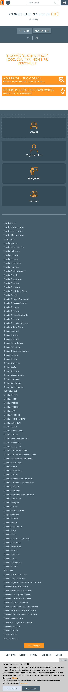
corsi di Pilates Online (14, 227)
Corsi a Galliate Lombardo (16, 315)
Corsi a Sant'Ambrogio (14, 387)
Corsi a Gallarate (11, 311)
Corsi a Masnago (11, 379)
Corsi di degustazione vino (16, 438)
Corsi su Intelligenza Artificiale (18, 622)
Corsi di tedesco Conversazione (19, 482)
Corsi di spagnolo (12, 415)
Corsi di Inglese (11, 403)
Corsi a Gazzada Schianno (16, 323)
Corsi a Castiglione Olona (15, 291)
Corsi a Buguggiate (13, 279)
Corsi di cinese (11, 434)
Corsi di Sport (10, 558)
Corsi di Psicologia (12, 542)
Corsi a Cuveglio (11, 307)
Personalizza (12, 688)
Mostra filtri (42, 31)
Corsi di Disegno (11, 502)
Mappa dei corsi (11, 638)
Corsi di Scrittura (11, 554)
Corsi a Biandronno (12, 263)
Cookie (59, 655)
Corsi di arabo (10, 426)
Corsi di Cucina (11, 566)
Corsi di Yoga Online (13, 231)
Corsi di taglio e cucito (14, 419)
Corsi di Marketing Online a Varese (20, 610)
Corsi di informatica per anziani (18, 458)
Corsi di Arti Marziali (13, 562)
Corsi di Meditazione (13, 618)
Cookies (63, 660)
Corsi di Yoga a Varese (14, 578)
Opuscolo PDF (10, 634)
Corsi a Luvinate (11, 331)
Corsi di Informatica (13, 526)
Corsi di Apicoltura (12, 498)
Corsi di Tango (10, 506)
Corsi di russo (10, 466)
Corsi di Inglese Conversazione (18, 478)
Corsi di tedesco (12, 407)
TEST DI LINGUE (10, 391)
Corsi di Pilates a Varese (15, 574)
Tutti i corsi (9, 239)
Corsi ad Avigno (11, 355)
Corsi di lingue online (14, 235)
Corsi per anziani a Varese (16, 586)
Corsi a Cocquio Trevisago (16, 299)
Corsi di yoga (10, 399)
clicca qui (24, 683)
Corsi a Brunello (11, 275)
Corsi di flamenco (12, 442)
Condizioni (46, 655)
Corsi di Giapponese (13, 470)
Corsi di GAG (10, 411)
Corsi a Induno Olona (13, 327)
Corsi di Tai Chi (11, 474)
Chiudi (14, 678)
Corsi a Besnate (11, 255)
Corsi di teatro (11, 630)
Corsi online (9, 223)
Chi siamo (10, 655)
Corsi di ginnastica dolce (15, 450)
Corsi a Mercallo (11, 339)
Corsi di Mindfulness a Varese (17, 590)
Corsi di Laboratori (12, 546)
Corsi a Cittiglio (11, 295)
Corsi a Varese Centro (14, 375)
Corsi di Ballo (10, 530)
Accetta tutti (31, 688)
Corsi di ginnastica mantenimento (20, 454)
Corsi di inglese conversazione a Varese (22, 582)
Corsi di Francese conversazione (19, 494)
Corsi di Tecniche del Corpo (17, 538)
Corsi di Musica (11, 550)
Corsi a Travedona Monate (16, 351)
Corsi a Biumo (10, 359)
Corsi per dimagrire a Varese (17, 594)
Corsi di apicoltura (12, 423)
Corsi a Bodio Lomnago (14, 271)
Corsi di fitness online (14, 247)
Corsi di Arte (9, 534)
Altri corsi (8, 570)
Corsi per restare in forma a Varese (20, 614)
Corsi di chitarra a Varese (16, 602)
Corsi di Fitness (11, 518)
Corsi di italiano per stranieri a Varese (21, 606)
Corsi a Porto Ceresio (13, 343)
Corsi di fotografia (12, 446)
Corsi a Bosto (10, 367)
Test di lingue (34, 646)
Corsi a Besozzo (11, 259)
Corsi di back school (13, 430)
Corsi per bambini (12, 626)
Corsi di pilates (10, 395)
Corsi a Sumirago (12, 347)
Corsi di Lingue (10, 522)
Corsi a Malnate (11, 335)
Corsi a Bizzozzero (12, 363)
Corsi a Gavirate (11, 319)
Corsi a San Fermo (12, 383)
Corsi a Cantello (11, 283)
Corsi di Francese (12, 490)
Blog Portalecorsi (11, 514)
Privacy (33, 655)
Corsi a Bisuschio (11, 267)
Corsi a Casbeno (11, 371)
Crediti (23, 655)
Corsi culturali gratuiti (14, 510)
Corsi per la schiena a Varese (17, 598)
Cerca (24, 31)
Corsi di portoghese (13, 462)
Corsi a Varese (10, 243)
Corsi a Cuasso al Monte (15, 303)
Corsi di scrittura (11, 486)
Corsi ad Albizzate (12, 251)
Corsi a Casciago (12, 287)
